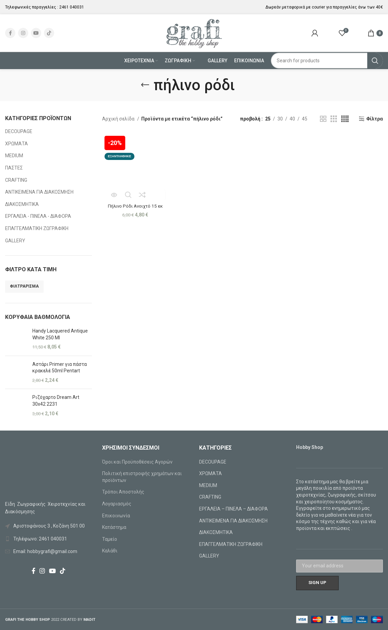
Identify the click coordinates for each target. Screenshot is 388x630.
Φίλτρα (374, 119)
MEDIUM (14, 155)
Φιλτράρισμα (24, 286)
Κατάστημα (114, 527)
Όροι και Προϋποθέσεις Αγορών (137, 462)
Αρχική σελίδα (118, 119)
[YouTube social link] (36, 33)
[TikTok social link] (49, 33)
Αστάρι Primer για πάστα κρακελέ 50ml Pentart (59, 367)
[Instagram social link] (23, 33)
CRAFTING (16, 180)
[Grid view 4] (345, 119)
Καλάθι (109, 550)
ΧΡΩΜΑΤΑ (16, 143)
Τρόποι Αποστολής (123, 492)
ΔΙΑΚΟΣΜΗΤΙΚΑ (22, 204)
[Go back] (144, 85)
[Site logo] (194, 32)
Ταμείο (109, 539)
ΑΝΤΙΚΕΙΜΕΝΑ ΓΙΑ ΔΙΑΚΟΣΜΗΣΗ (39, 192)
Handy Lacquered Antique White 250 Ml (60, 334)
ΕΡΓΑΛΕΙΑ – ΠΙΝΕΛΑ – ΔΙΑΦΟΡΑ (233, 509)
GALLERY (15, 240)
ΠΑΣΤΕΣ (14, 168)
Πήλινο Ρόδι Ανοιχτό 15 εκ (135, 204)
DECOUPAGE (18, 131)
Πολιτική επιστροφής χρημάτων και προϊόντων (142, 477)
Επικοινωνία (116, 515)
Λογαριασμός (116, 503)
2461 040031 (71, 7)
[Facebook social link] (10, 33)
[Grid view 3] (333, 119)
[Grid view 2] (323, 119)
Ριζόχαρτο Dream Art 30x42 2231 (55, 400)
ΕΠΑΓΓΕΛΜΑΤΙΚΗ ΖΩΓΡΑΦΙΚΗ (36, 228)
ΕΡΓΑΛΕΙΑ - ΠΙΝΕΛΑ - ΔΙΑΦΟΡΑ (38, 216)
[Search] (327, 60)
